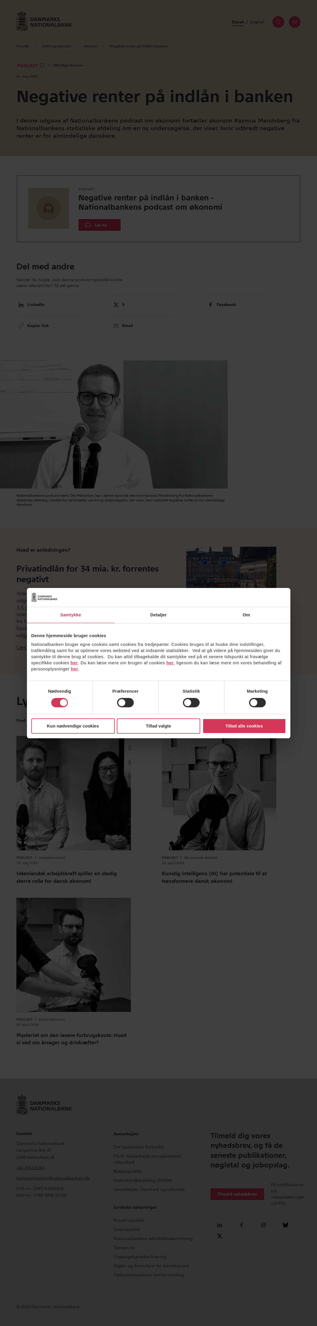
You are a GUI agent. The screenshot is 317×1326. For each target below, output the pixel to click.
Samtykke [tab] (70, 614)
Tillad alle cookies (244, 725)
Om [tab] (246, 614)
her (74, 662)
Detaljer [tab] (158, 614)
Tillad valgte (158, 725)
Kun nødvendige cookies (73, 725)
